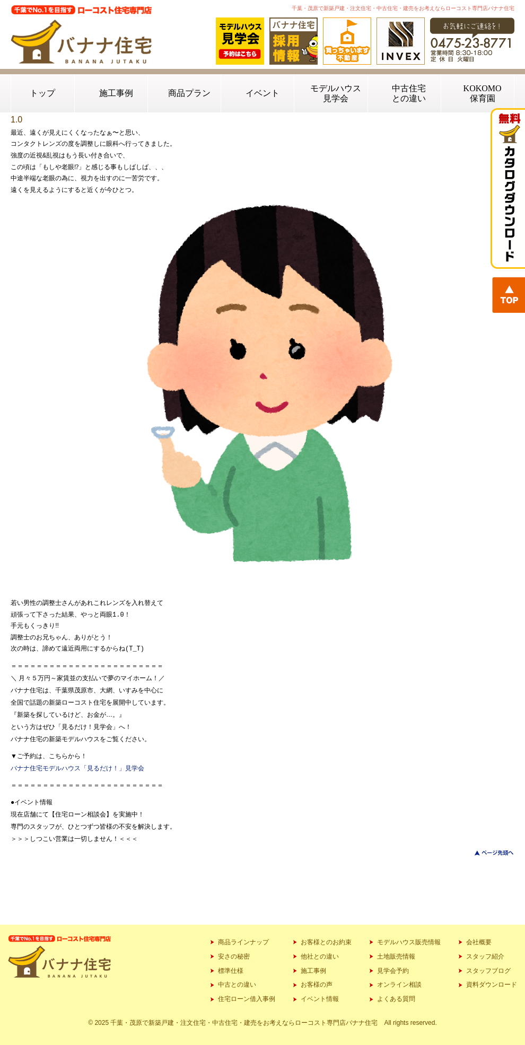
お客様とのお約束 (326, 942)
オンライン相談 (399, 984)
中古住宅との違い (409, 93)
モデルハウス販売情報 (409, 942)
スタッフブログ (488, 970)
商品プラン (189, 93)
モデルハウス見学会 (335, 93)
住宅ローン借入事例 (246, 999)
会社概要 (479, 942)
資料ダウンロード (491, 984)
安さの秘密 (234, 956)
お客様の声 (316, 984)
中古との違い (237, 984)
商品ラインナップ (243, 942)
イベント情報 (320, 999)
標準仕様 (230, 970)
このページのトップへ (487, 853)
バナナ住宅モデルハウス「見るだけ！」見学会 (77, 768)
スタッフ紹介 (485, 956)
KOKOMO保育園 (482, 93)
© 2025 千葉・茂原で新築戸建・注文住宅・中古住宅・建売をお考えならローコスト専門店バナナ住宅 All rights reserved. (262, 1022)
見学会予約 (393, 970)
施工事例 (116, 93)
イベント (262, 93)
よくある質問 (396, 999)
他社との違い (320, 956)
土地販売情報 (396, 956)
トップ (42, 93)
